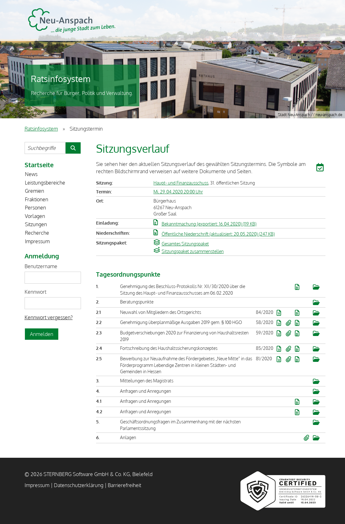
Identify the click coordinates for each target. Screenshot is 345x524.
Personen (35, 207)
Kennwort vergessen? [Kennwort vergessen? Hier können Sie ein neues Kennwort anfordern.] (49, 317)
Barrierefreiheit (124, 485)
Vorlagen (35, 216)
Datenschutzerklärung (78, 485)
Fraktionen (36, 199)
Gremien (34, 191)
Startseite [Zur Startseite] (39, 165)
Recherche (37, 233)
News (31, 174)
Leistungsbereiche (45, 183)
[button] (320, 168)
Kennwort (35, 292)
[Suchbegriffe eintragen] (45, 148)
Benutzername (41, 266)
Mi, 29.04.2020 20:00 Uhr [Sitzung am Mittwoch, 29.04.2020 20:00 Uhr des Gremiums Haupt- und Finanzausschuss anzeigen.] (178, 191)
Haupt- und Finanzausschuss (180, 182)
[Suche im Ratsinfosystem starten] (73, 148)
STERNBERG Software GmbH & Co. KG (71, 20)
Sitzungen (36, 224)
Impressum (37, 241)
